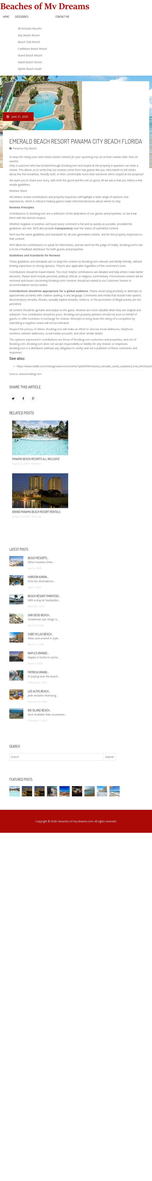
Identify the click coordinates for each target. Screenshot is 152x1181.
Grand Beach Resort (30, 55)
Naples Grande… (38, 653)
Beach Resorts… (38, 558)
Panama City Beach (29, 82)
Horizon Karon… (38, 577)
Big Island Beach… (39, 710)
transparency (64, 228)
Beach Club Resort (29, 42)
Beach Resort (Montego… (44, 596)
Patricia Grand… (38, 672)
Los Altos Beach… (39, 691)
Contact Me (62, 16)
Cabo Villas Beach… (40, 634)
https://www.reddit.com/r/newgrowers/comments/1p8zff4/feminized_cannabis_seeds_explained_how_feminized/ (84, 366)
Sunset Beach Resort (30, 102)
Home (6, 16)
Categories (21, 16)
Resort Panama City (30, 95)
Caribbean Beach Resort (32, 48)
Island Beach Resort (30, 62)
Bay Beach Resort (29, 35)
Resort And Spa (27, 89)
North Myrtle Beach (30, 75)
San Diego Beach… (39, 615)
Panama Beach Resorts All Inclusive (36, 459)
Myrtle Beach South (30, 69)
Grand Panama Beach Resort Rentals (36, 512)
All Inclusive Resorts (30, 28)
